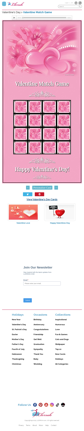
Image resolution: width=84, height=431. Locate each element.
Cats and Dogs (62, 339)
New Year (16, 319)
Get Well (37, 339)
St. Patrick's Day (19, 329)
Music (41, 425)
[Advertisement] (42, 243)
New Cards (60, 354)
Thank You (38, 354)
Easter (15, 334)
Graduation (39, 344)
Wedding (38, 364)
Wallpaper (60, 344)
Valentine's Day (19, 324)
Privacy (21, 425)
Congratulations (41, 329)
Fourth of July (18, 349)
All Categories (61, 364)
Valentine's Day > (12, 12)
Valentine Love (23, 223)
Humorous (60, 324)
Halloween (17, 354)
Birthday (37, 319)
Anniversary (39, 324)
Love (57, 329)
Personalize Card (42, 187)
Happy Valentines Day (60, 223)
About (34, 425)
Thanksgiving (18, 359)
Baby (36, 359)
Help (47, 425)
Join (72, 3)
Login (67, 3)
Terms (28, 425)
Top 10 (58, 349)
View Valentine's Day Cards (42, 199)
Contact (53, 425)
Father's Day (17, 344)
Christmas (16, 364)
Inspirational (61, 319)
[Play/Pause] (14, 18)
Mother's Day (18, 339)
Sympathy (38, 349)
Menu (4, 4)
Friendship (38, 334)
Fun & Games (61, 334)
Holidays (59, 359)
